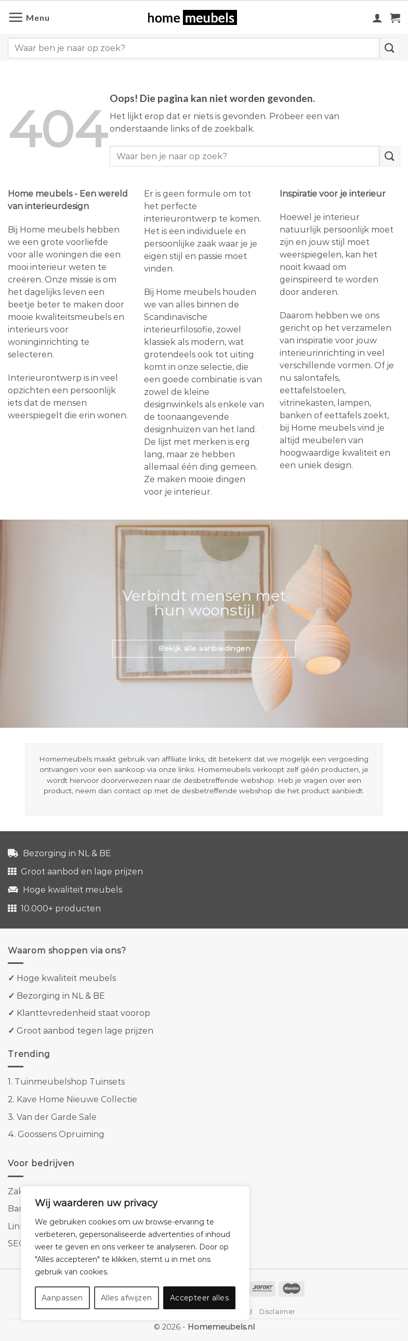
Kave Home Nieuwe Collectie (77, 1099)
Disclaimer (277, 1312)
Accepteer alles (199, 1298)
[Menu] (29, 17)
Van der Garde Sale (57, 1117)
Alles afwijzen (126, 1298)
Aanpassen (62, 1298)
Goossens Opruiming (61, 1134)
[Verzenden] (389, 47)
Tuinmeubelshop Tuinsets (70, 1082)
